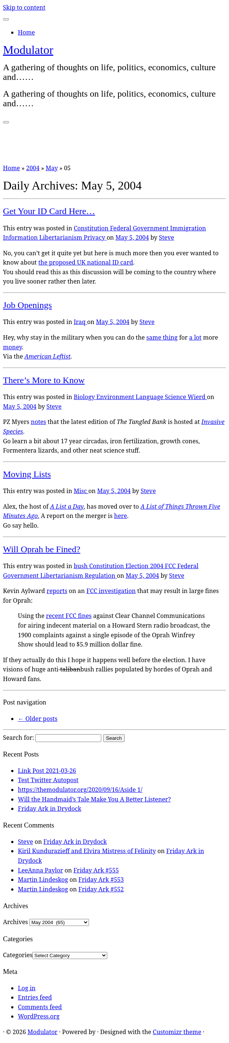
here (120, 516)
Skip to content (24, 7)
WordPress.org (39, 1016)
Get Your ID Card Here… (49, 211)
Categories (17, 955)
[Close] (6, 19)
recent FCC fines (69, 616)
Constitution (92, 228)
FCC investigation (111, 591)
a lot (195, 337)
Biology (85, 397)
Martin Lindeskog (43, 879)
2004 (32, 168)
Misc (81, 491)
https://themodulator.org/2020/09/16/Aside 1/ (80, 790)
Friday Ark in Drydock (49, 808)
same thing (162, 337)
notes (38, 422)
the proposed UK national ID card (85, 262)
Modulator (28, 49)
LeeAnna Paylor (40, 870)
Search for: (18, 737)
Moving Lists (27, 474)
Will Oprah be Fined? (41, 549)
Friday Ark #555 (96, 870)
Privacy (95, 237)
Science (176, 397)
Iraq (80, 322)
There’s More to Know (44, 380)
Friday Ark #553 (101, 879)
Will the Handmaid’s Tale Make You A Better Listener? (94, 799)
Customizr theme (177, 1032)
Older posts (37, 719)
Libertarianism (61, 237)
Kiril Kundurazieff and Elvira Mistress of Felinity (87, 851)
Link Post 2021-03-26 (47, 771)
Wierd (197, 397)
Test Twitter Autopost (48, 780)
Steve (166, 237)
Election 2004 (145, 566)
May (52, 168)
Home (26, 32)
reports (57, 591)
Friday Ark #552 (101, 889)
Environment (116, 397)
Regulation (101, 575)
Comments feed (40, 1007)
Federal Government (140, 228)
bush (81, 566)
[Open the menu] (6, 122)
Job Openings (27, 305)
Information (21, 237)
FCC (171, 566)
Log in (26, 988)
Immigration (188, 228)
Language (150, 397)
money (12, 347)
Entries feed (35, 997)
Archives (15, 922)
